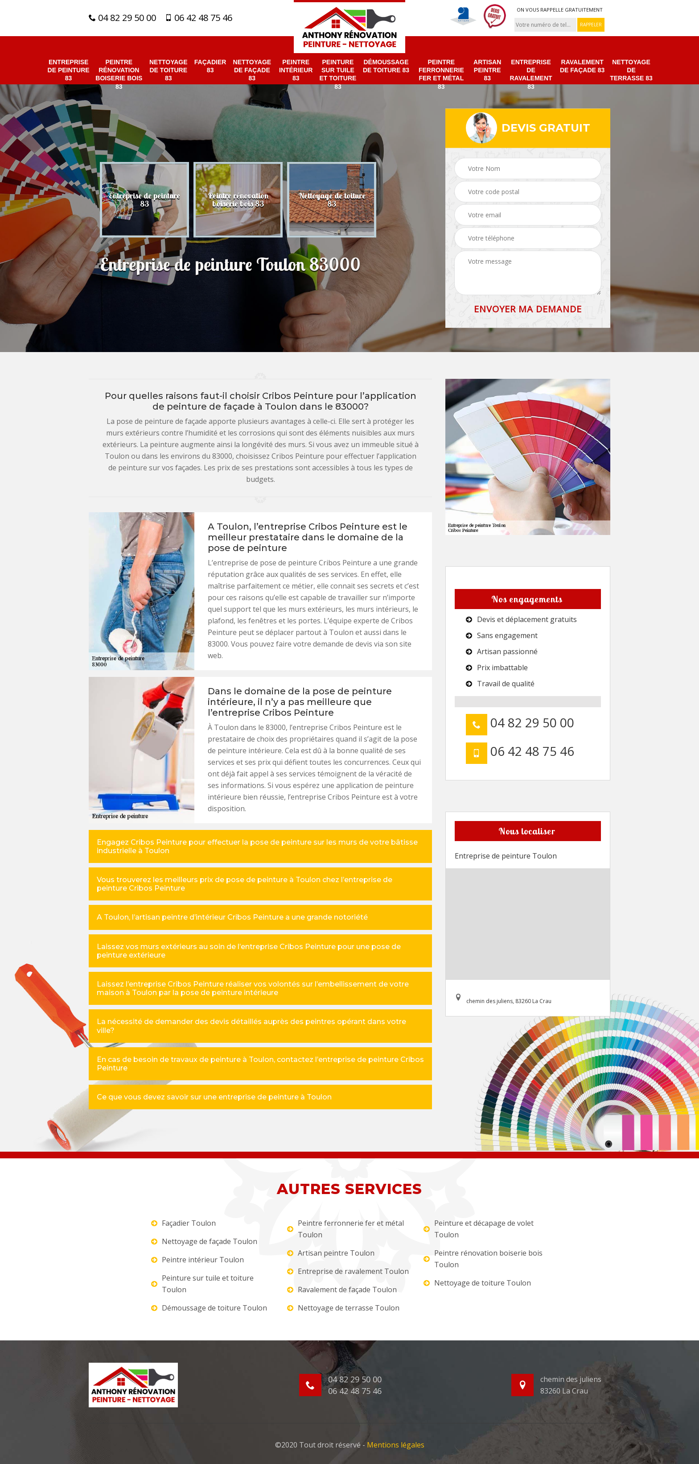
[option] (144, 199)
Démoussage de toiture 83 (386, 66)
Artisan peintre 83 (487, 70)
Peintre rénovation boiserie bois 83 (118, 74)
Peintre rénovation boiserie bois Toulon (483, 1258)
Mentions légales (395, 1445)
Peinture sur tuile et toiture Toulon (202, 1283)
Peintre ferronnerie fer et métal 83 (441, 74)
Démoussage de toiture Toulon (209, 1308)
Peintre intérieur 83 (295, 70)
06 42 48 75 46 (198, 18)
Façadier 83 (210, 66)
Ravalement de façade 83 (582, 66)
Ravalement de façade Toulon (342, 1289)
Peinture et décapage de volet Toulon (479, 1229)
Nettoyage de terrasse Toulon (343, 1308)
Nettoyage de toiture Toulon (477, 1283)
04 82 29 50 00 (122, 18)
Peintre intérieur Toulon (197, 1260)
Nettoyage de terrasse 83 (631, 70)
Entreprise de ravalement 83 (531, 74)
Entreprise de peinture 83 (69, 70)
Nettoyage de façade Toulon (204, 1241)
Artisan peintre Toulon (330, 1253)
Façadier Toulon (183, 1223)
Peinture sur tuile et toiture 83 (337, 74)
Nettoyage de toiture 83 (168, 70)
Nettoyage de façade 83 (252, 70)
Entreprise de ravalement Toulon (348, 1271)
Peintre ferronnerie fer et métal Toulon (345, 1229)
